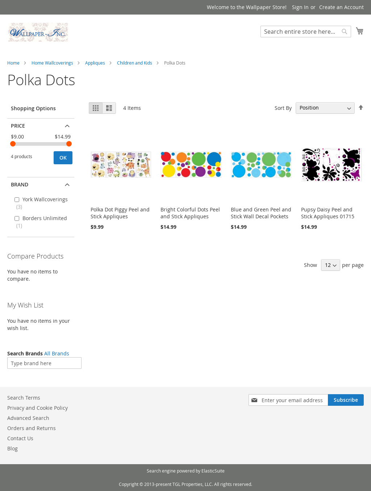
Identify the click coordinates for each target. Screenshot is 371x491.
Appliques (95, 63)
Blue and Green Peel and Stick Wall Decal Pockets (261, 213)
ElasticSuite (213, 471)
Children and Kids (134, 63)
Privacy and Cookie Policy (37, 407)
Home (13, 63)
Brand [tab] (19, 184)
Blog (12, 448)
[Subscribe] (346, 400)
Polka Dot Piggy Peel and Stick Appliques (120, 213)
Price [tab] (18, 125)
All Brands (56, 353)
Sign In (300, 7)
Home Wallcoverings (52, 63)
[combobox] (305, 31)
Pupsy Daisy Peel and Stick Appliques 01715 (327, 213)
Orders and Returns (31, 428)
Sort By (283, 107)
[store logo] (38, 32)
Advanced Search (28, 417)
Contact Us (20, 438)
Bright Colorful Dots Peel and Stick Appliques (190, 213)
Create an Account (341, 7)
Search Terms (23, 397)
